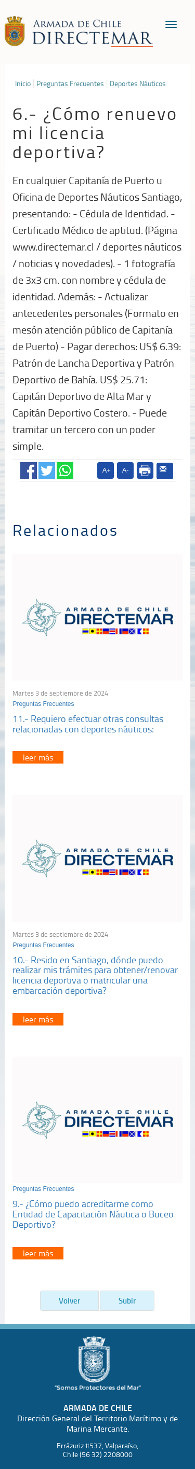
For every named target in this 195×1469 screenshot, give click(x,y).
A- (125, 470)
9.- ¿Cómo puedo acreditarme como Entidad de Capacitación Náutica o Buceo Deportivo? (93, 1213)
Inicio (23, 83)
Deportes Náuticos (138, 83)
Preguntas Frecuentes (70, 83)
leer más (38, 757)
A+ (106, 470)
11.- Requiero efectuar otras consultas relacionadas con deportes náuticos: (87, 723)
